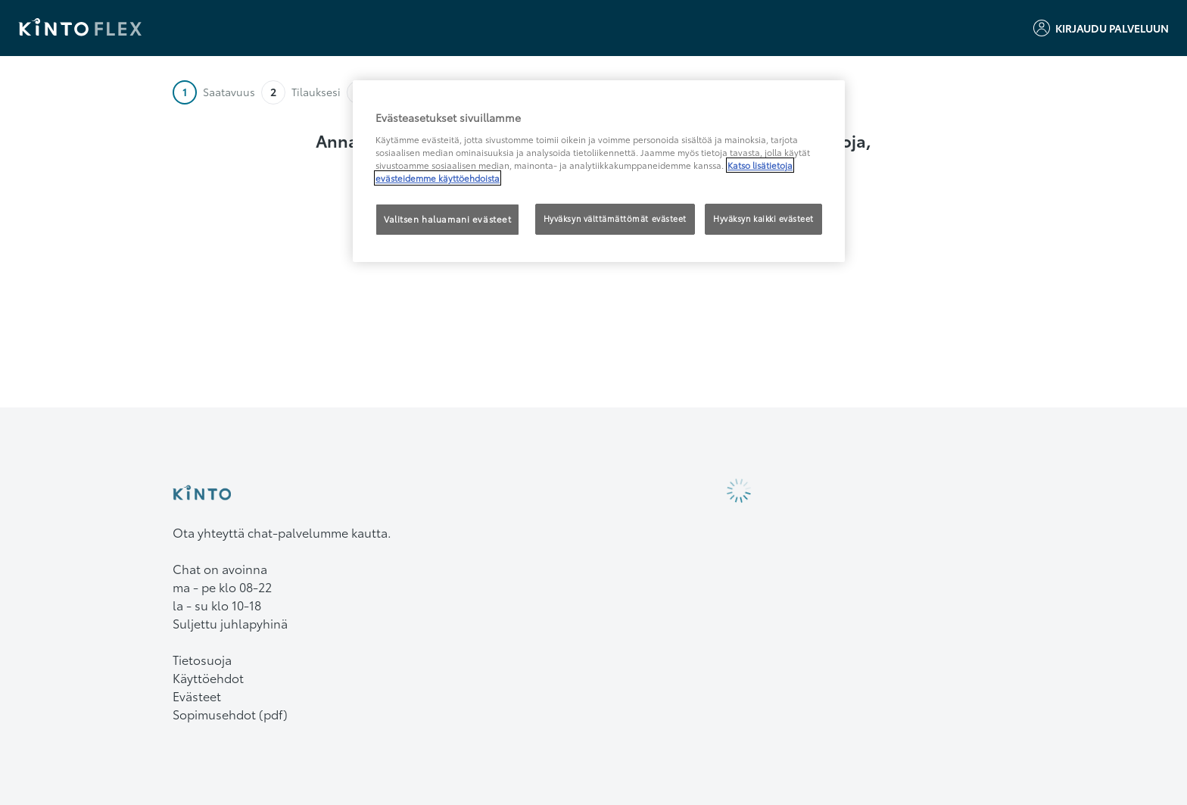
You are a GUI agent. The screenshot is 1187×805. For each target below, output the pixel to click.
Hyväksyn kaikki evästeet (763, 218)
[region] (599, 171)
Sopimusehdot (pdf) (230, 713)
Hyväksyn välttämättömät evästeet (615, 218)
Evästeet (197, 695)
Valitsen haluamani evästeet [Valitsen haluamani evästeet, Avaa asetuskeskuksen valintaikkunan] (447, 219)
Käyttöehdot (208, 677)
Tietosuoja (202, 659)
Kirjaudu (1101, 28)
